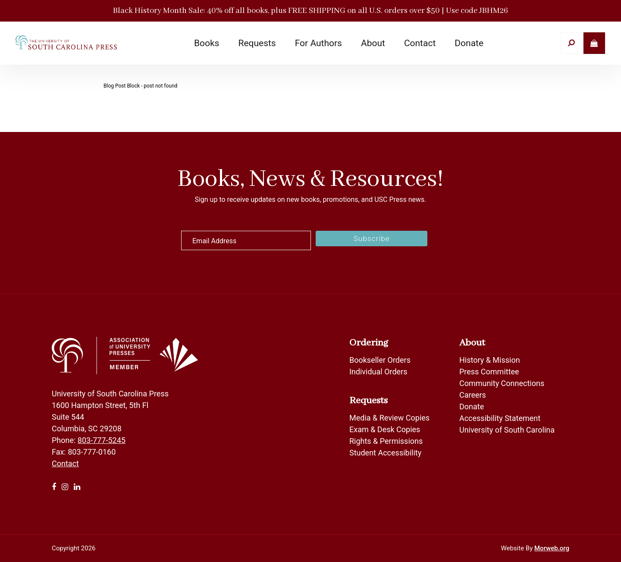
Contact (65, 463)
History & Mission (489, 359)
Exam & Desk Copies (384, 429)
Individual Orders (378, 371)
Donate (471, 406)
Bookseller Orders (380, 359)
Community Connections (501, 383)
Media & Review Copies (389, 417)
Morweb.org (551, 548)
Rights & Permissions (386, 441)
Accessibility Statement (499, 418)
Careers (472, 394)
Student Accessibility (386, 452)
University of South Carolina (507, 429)
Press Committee (489, 371)
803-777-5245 (101, 440)
